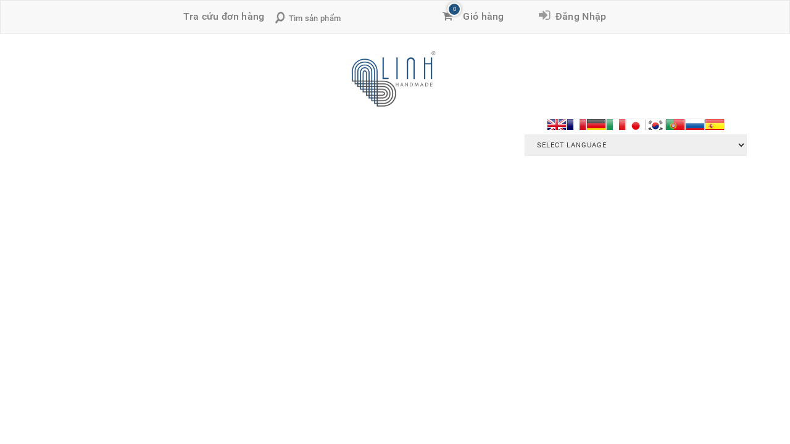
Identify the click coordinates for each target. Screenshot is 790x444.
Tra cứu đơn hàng (223, 16)
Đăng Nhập (578, 16)
